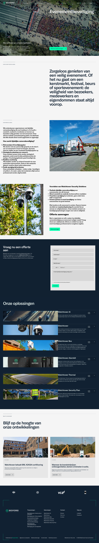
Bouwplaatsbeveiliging (32, 518)
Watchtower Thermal (49, 520)
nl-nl (84, 3)
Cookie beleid (44, 537)
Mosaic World (15, 537)
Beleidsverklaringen (35, 537)
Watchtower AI (47, 513)
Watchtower (47, 515)
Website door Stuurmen (70, 537)
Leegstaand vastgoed (32, 520)
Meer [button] (78, 3)
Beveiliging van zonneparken (34, 526)
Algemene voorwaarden (25, 537)
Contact (65, 3)
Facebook (79, 515)
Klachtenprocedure (53, 537)
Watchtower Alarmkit (49, 518)
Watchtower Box (48, 517)
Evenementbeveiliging (32, 521)
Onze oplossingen (39, 3)
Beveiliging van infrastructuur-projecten (34, 514)
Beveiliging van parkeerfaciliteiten (31, 524)
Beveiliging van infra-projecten (34, 516)
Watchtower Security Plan (50, 522)
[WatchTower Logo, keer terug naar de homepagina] (8, 3)
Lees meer (91, 312)
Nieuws (58, 3)
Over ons (50, 3)
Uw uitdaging (27, 3)
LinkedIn (79, 513)
